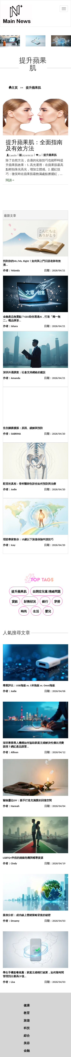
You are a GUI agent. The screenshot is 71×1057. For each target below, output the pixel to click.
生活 (36, 611)
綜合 (27, 1035)
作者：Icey (9, 545)
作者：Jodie (10, 489)
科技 (27, 1028)
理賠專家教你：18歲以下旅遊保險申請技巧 (28, 539)
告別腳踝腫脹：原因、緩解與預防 (23, 428)
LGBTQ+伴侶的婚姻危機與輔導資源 (23, 857)
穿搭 (57, 601)
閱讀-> (10, 180)
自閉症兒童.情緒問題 (47, 591)
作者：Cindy (10, 863)
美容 (27, 1043)
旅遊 (27, 1020)
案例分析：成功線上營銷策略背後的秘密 (27, 915)
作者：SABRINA (12, 433)
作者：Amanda (11, 378)
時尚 (24, 611)
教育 (27, 1013)
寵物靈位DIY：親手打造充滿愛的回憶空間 (27, 800)
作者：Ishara (10, 326)
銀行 (45, 601)
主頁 (13, 87)
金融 (27, 1050)
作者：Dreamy (11, 920)
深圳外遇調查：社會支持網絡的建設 (24, 372)
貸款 (15, 601)
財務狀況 (30, 601)
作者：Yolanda (11, 270)
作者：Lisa (9, 982)
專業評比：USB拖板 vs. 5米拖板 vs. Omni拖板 (29, 685)
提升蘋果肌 (33, 87)
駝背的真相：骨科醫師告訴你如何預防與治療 (29, 483)
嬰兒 (48, 611)
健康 (27, 1005)
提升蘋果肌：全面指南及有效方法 (34, 145)
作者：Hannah (11, 806)
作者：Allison (10, 752)
